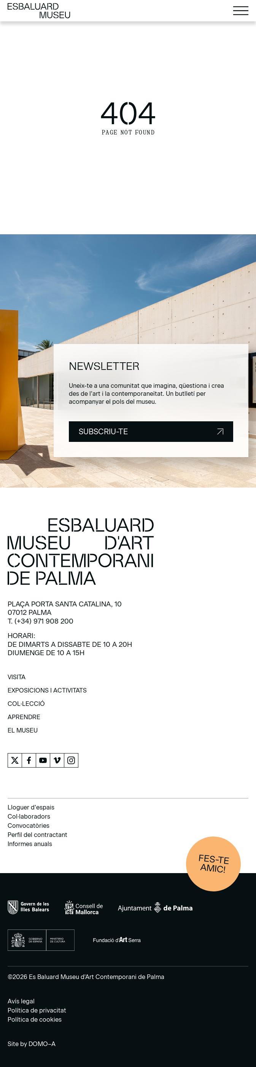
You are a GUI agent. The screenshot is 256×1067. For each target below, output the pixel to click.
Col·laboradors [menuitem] (29, 816)
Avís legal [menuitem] (21, 1001)
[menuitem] (16, 679)
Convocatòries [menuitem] (28, 825)
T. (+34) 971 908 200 (40, 621)
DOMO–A (42, 1044)
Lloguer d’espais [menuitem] (31, 807)
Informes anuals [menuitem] (30, 844)
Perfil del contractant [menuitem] (37, 834)
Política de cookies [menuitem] (35, 1019)
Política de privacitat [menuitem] (37, 1010)
